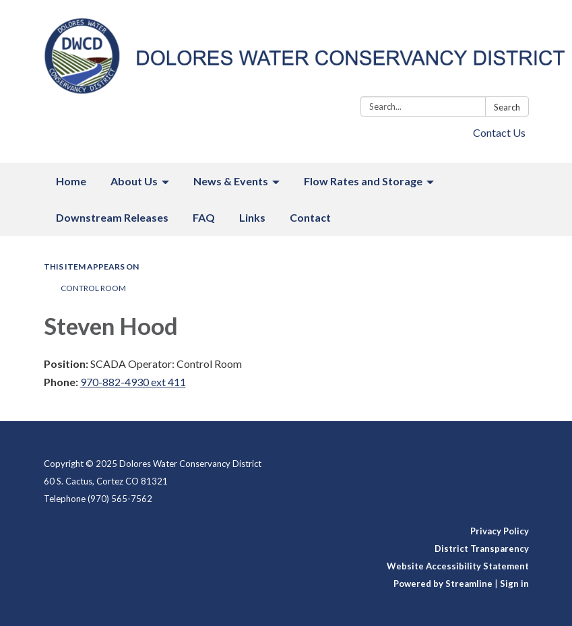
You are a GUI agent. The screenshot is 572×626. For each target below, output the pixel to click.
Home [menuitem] (71, 181)
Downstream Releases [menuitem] (112, 217)
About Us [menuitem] (134, 181)
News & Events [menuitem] (230, 181)
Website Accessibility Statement (458, 566)
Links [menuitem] (252, 217)
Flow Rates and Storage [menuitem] (363, 181)
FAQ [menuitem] (204, 217)
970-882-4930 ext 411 (133, 381)
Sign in (514, 583)
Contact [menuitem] (310, 217)
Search (507, 107)
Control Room (93, 288)
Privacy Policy (499, 531)
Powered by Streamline (442, 583)
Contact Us (499, 132)
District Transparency (482, 548)
